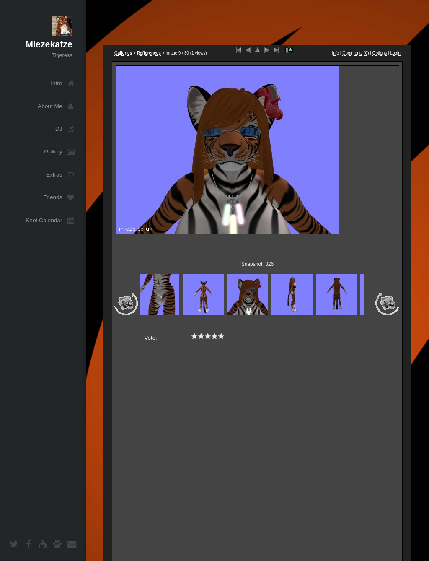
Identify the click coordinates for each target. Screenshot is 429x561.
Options (379, 53)
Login (395, 53)
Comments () (355, 53)
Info (335, 53)
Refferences (149, 53)
